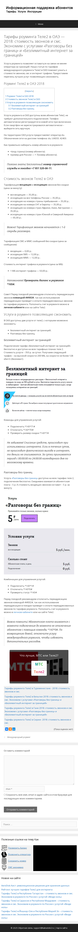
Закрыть (29, 91)
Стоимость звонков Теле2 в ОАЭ (22, 99)
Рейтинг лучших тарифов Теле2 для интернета (27, 889)
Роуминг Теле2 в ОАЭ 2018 (19, 96)
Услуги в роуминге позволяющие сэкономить (29, 102)
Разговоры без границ (21, 108)
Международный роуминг (18, 737)
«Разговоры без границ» (25, 478)
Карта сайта (61, 928)
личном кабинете (23, 612)
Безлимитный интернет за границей (28, 105)
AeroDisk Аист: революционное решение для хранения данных (35, 885)
